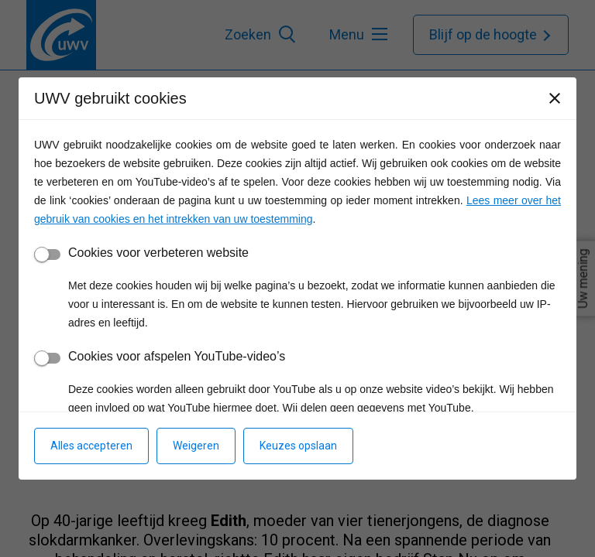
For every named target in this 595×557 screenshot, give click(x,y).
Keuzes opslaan (298, 445)
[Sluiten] (554, 98)
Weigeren (196, 445)
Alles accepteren (91, 445)
